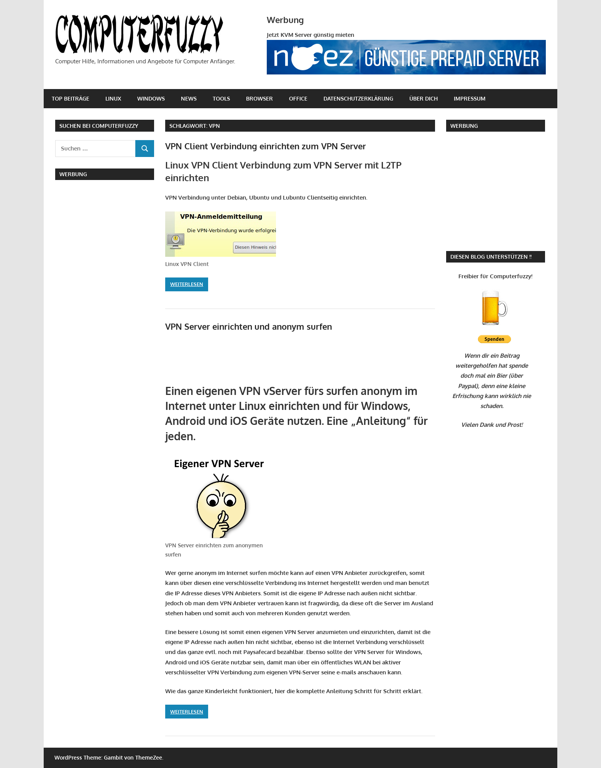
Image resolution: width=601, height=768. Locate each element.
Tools (221, 98)
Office (298, 98)
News (189, 98)
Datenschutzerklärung (358, 98)
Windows (151, 98)
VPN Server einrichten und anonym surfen (248, 326)
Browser (259, 98)
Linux (113, 98)
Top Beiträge (70, 98)
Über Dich (423, 98)
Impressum (470, 98)
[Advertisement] (255, 360)
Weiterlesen (186, 284)
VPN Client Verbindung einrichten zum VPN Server (265, 145)
